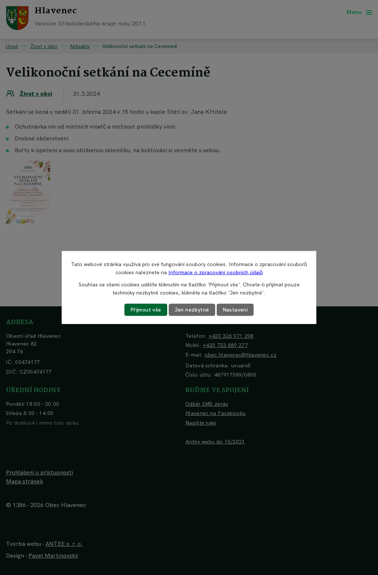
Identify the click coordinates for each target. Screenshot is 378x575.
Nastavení (235, 309)
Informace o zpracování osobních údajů (215, 272)
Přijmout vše (145, 309)
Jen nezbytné (192, 309)
